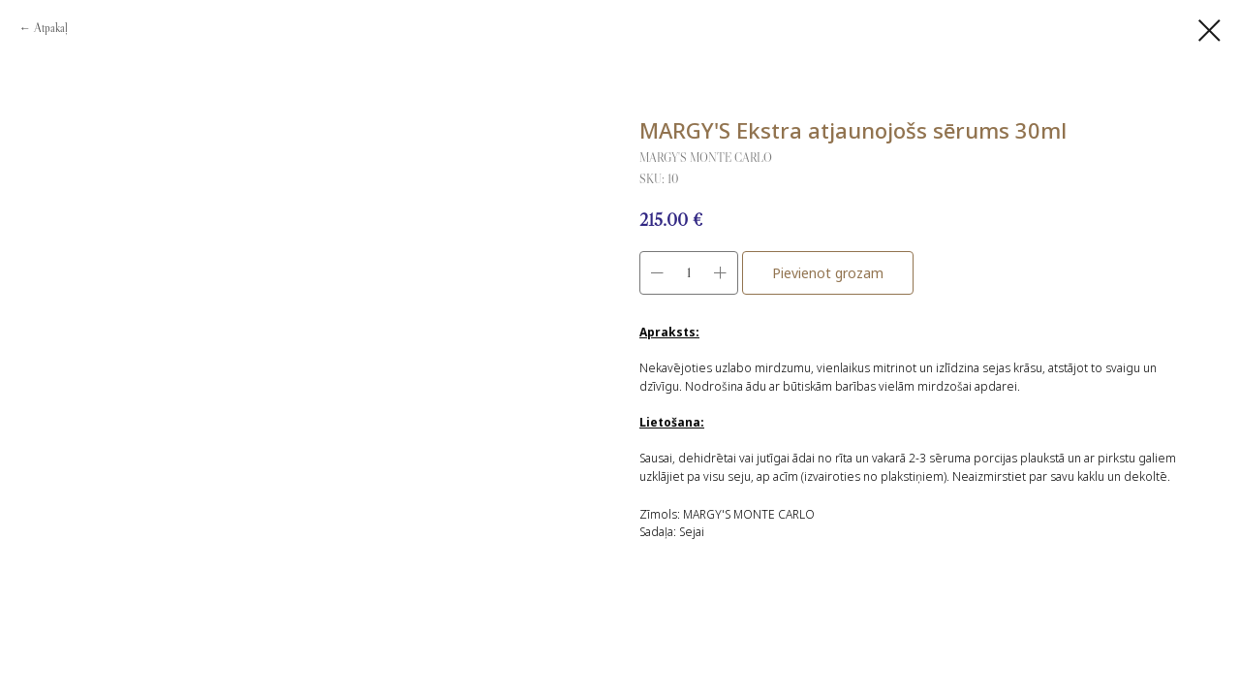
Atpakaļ (51, 27)
